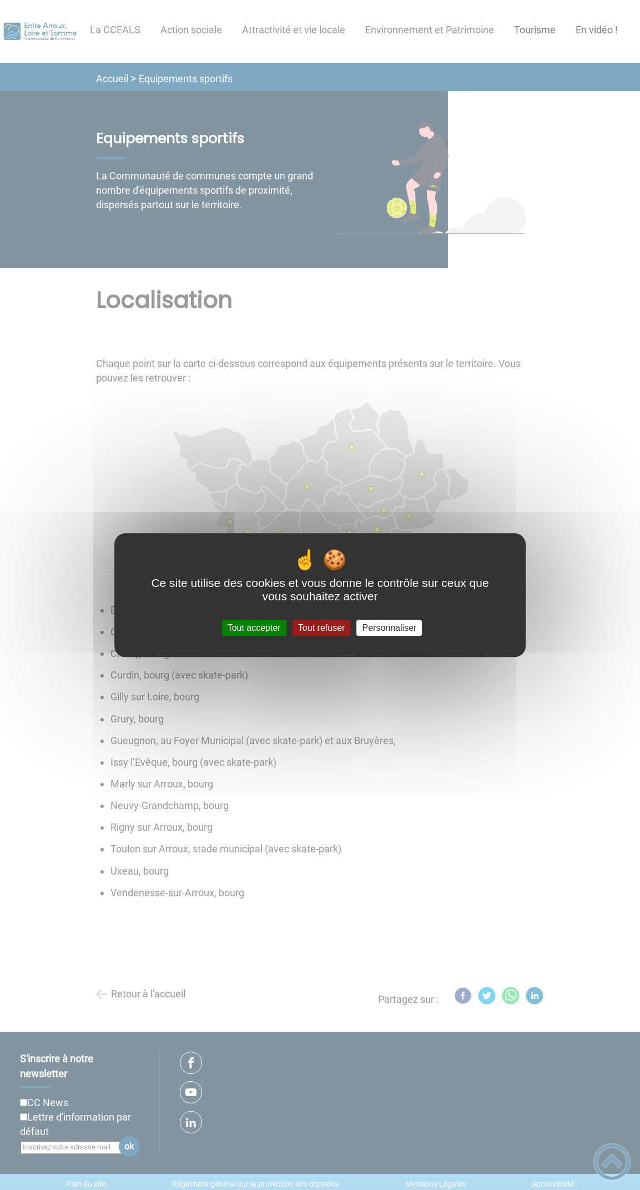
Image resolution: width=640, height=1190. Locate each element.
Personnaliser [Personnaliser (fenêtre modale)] (389, 627)
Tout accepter (254, 627)
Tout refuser (321, 627)
